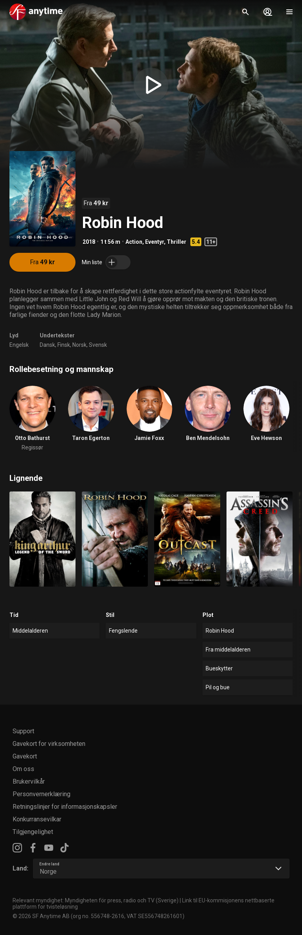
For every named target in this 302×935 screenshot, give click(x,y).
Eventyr (154, 242)
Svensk (98, 345)
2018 (89, 242)
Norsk (79, 345)
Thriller (176, 242)
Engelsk (19, 345)
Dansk (47, 345)
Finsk (63, 345)
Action (133, 242)
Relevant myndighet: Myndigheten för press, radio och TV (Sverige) (96, 900)
